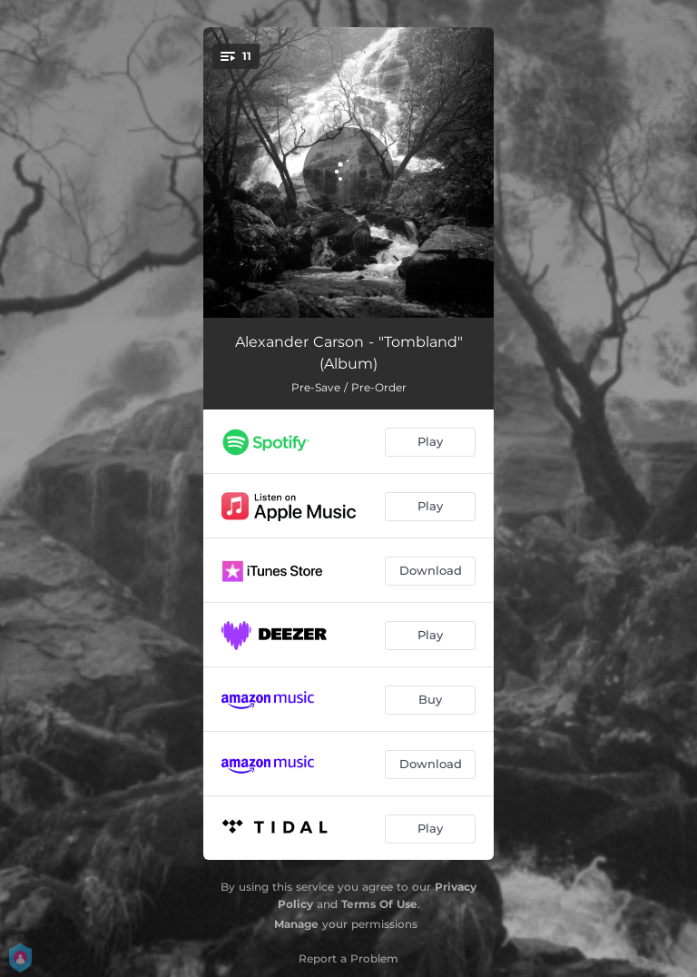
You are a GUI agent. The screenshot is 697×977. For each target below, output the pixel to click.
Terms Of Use (379, 904)
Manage (296, 924)
